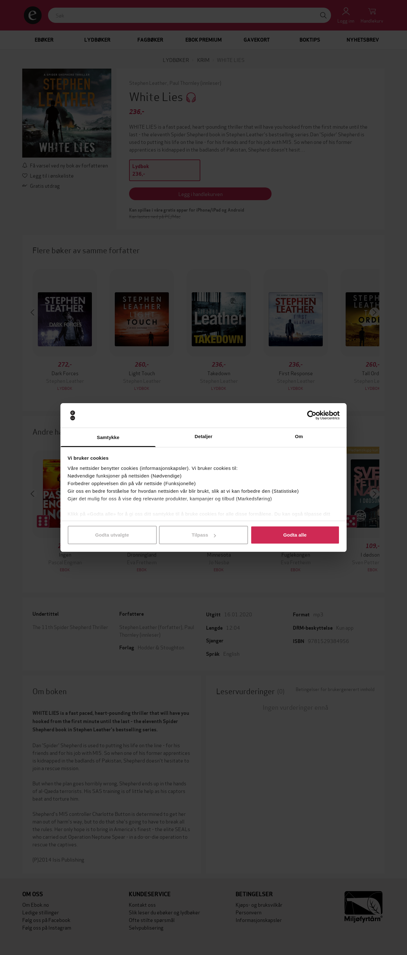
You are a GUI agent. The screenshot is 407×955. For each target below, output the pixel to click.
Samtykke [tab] (108, 437)
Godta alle (295, 535)
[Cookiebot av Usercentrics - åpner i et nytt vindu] (312, 415)
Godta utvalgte (112, 535)
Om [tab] (299, 436)
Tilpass (204, 535)
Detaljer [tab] (203, 436)
